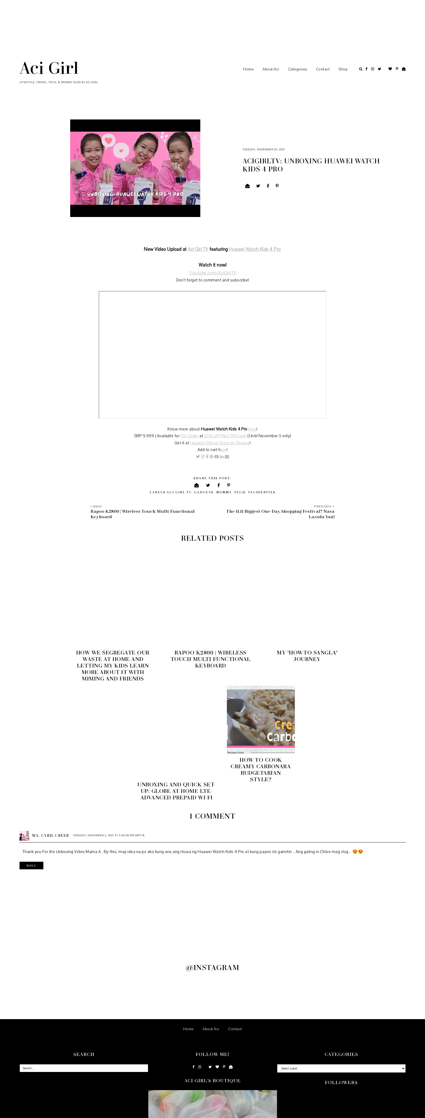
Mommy (223, 492)
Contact (323, 69)
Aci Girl (49, 67)
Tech (239, 492)
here (252, 429)
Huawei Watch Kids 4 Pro (255, 249)
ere (224, 449)
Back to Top (397, 1112)
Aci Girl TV (198, 249)
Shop (343, 69)
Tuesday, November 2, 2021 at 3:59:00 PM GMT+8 (108, 705)
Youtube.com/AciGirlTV (212, 273)
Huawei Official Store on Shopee (220, 443)
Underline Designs (75, 1112)
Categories (297, 69)
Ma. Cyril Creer (50, 704)
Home (248, 69)
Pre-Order (189, 436)
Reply (32, 735)
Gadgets (204, 492)
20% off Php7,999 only (225, 436)
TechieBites (262, 492)
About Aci (271, 69)
